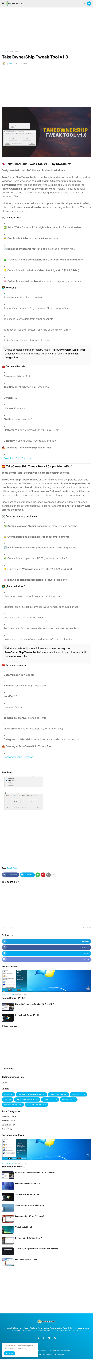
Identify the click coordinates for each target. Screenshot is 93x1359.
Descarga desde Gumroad (18, 757)
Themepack (78, 1094)
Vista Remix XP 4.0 (23, 1227)
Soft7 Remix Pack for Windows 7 (29, 1205)
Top (7, 1099)
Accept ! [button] (9, 1353)
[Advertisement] (46, 29)
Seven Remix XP (58, 1094)
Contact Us (47, 1355)
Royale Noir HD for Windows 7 (28, 1238)
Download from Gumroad (18, 458)
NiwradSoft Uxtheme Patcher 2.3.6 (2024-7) (35, 1004)
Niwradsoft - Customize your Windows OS (54, 1351)
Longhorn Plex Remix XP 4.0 (27, 1183)
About (38, 1355)
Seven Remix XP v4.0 (13, 998)
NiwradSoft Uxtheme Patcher (31, 1094)
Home (4, 51)
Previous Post (8, 928)
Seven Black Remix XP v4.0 (27, 1015)
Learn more (21, 1348)
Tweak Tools (13, 51)
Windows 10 (68, 1099)
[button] (3, 3)
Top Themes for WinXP (27, 1099)
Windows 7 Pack (12, 1105)
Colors (4, 1083)
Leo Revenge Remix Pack (26, 1259)
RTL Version (59, 1355)
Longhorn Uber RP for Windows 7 (29, 1216)
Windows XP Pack (36, 1105)
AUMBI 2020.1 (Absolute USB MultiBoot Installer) (36, 1249)
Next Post (86, 928)
